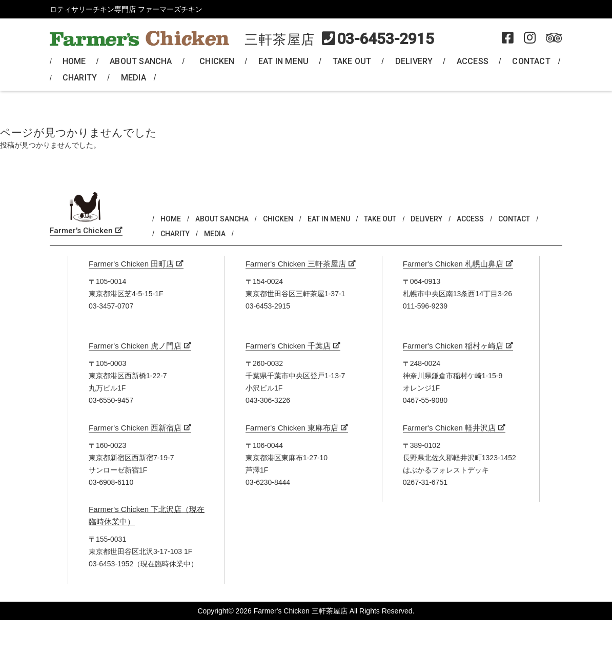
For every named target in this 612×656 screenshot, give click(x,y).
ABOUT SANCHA (141, 61)
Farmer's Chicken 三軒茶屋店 (296, 263)
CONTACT (531, 61)
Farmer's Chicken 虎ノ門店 (135, 345)
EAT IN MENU (283, 61)
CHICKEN (216, 61)
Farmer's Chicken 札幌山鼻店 (453, 263)
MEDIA (133, 78)
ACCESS (472, 61)
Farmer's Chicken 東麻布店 (292, 427)
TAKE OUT (352, 61)
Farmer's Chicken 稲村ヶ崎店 (453, 345)
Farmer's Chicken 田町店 (131, 263)
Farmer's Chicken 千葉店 (288, 345)
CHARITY (80, 78)
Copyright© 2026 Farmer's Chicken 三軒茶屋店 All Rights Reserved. (305, 611)
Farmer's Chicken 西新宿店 (135, 427)
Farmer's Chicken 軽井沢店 (449, 427)
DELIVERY (414, 61)
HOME (74, 61)
